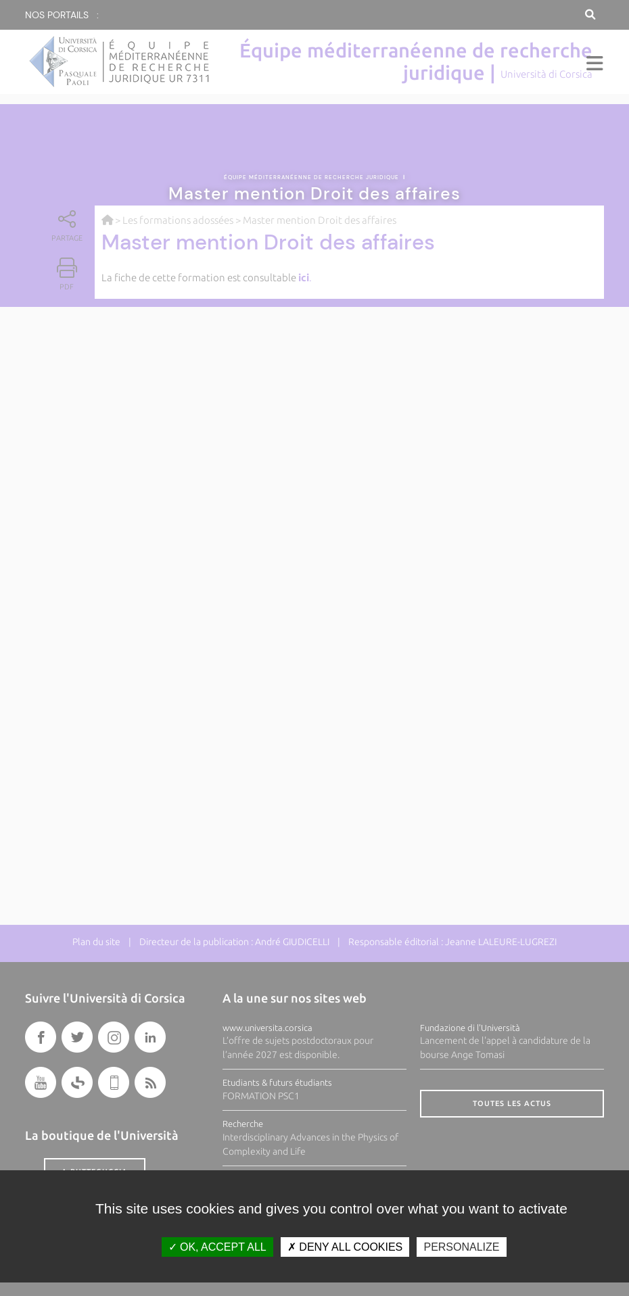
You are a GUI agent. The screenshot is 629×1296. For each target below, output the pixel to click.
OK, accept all (217, 1247)
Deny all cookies (344, 1247)
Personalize (461, 1247)
